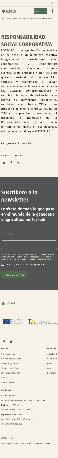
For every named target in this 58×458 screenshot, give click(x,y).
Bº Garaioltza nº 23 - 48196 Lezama (16, 409)
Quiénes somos (8, 354)
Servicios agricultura (10, 368)
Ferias (50, 363)
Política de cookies (42, 443)
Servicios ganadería (10, 363)
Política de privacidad (22, 443)
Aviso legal (6, 443)
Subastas (51, 372)
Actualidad (25, 143)
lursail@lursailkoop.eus (11, 423)
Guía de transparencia (11, 358)
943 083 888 (11, 414)
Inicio (3, 18)
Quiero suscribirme (14, 274)
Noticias (9, 18)
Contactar (41, 11)
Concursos (52, 358)
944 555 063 (10, 405)
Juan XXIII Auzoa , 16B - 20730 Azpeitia (17, 419)
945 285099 (9, 395)
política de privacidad (35, 264)
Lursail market (7, 382)
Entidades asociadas (10, 372)
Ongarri (50, 368)
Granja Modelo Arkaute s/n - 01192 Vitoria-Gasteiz (23, 400)
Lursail (4, 377)
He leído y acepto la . (25, 264)
